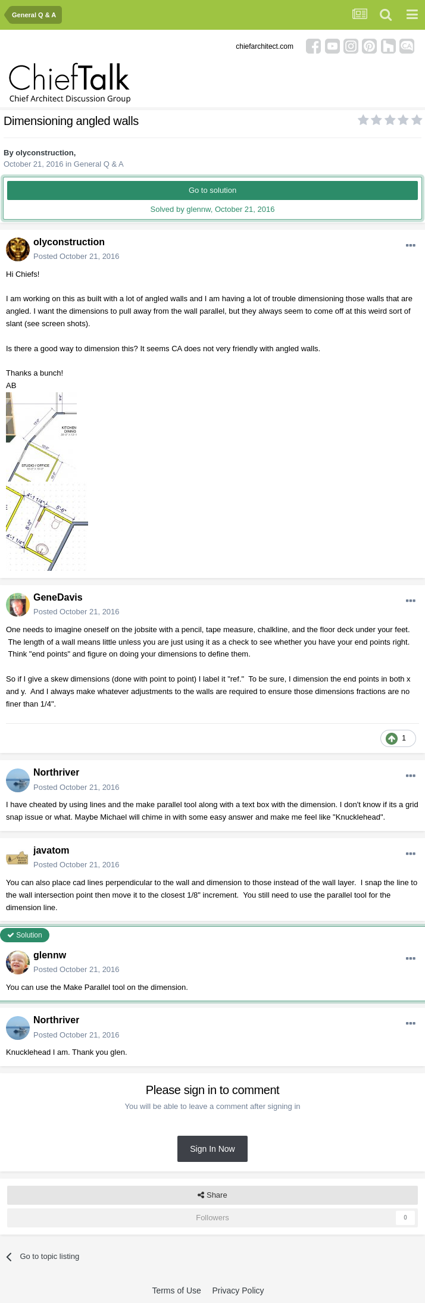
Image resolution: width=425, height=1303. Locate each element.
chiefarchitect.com (264, 46)
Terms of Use (176, 1290)
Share (212, 1195)
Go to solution (212, 190)
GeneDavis (58, 597)
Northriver (56, 772)
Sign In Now (212, 1149)
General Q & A (99, 164)
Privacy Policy (238, 1290)
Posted (76, 256)
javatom (51, 850)
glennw (49, 955)
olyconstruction (44, 152)
